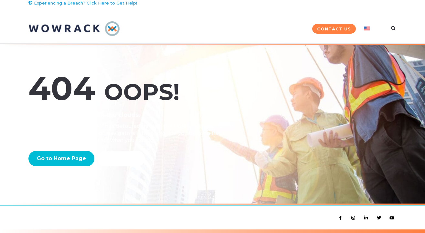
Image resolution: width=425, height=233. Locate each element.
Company (289, 29)
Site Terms (38, 213)
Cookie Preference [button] (100, 213)
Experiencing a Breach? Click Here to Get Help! (82, 3)
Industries (243, 29)
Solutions (153, 29)
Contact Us (334, 28)
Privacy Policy (65, 213)
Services (198, 29)
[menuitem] (372, 29)
